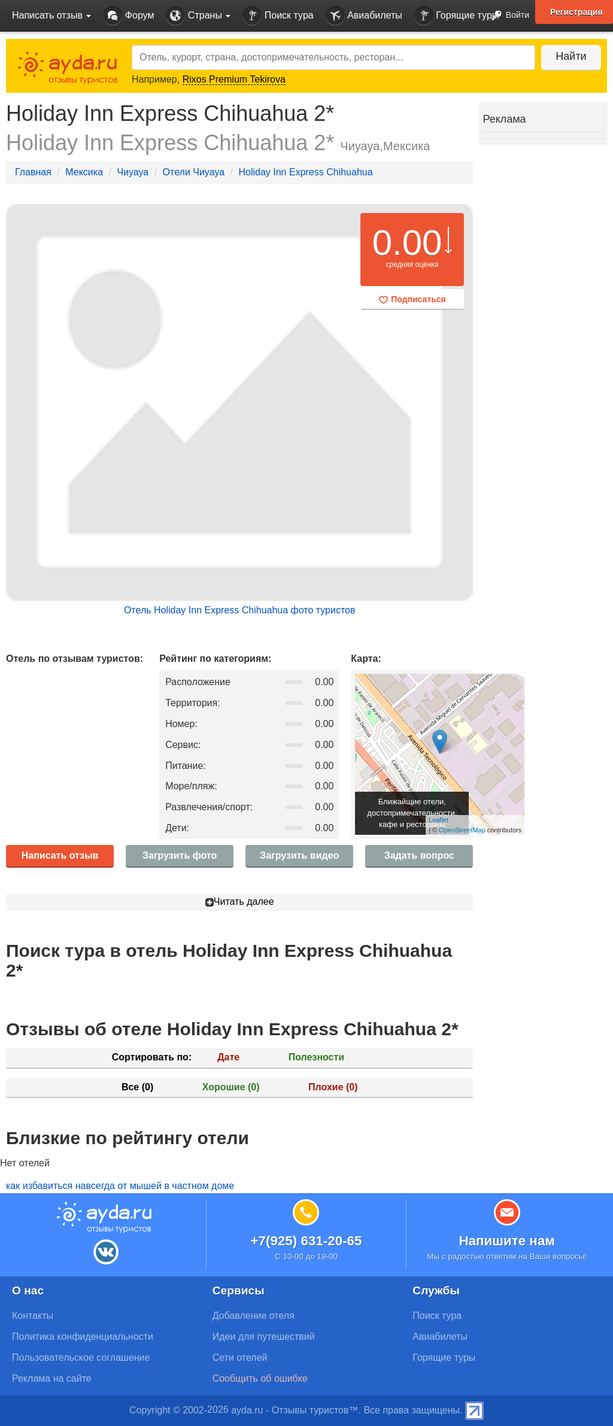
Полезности (316, 1057)
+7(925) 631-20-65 (306, 1240)
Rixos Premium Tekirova (234, 79)
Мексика (84, 172)
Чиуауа (132, 172)
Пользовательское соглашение (81, 1357)
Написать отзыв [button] (51, 15)
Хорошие (231, 1087)
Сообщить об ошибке (260, 1378)
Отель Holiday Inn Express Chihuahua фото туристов (240, 610)
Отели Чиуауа (194, 172)
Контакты (32, 1316)
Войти (506, 16)
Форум (128, 16)
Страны (198, 16)
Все (137, 1087)
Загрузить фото (179, 855)
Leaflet (438, 819)
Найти (571, 56)
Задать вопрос (419, 855)
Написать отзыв (60, 855)
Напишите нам (507, 1240)
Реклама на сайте (52, 1378)
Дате (228, 1057)
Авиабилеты (364, 16)
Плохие (332, 1087)
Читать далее (239, 901)
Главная (33, 172)
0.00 (407, 243)
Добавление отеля (254, 1316)
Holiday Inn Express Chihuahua (305, 172)
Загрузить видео (299, 855)
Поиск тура (277, 16)
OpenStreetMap (462, 830)
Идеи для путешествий (264, 1336)
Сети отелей (240, 1357)
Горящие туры (456, 16)
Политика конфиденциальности (82, 1336)
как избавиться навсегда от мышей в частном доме (120, 1186)
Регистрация (576, 12)
